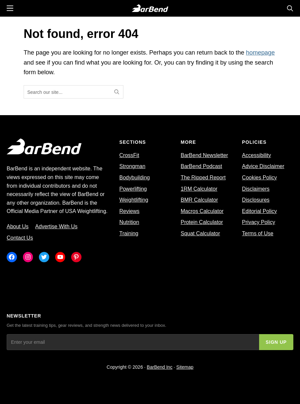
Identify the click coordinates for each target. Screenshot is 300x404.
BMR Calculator (199, 200)
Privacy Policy (258, 222)
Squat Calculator (200, 233)
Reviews (129, 211)
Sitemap (184, 367)
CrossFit (129, 155)
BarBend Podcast (201, 166)
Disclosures (256, 200)
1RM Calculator (199, 189)
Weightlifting (133, 200)
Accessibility (256, 155)
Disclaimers (256, 189)
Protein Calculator (202, 222)
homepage (260, 52)
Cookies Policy (259, 177)
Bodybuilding (134, 177)
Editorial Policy (259, 211)
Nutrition (129, 222)
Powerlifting (133, 189)
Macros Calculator (202, 211)
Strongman (132, 166)
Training (128, 233)
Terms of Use (257, 233)
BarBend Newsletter (204, 155)
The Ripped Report (203, 177)
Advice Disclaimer (263, 166)
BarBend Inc (159, 367)
